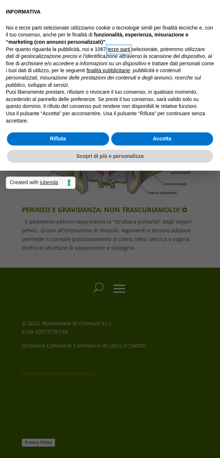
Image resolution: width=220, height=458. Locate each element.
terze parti (119, 49)
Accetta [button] (162, 138)
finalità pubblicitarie (108, 70)
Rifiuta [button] (58, 138)
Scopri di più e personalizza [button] (109, 156)
